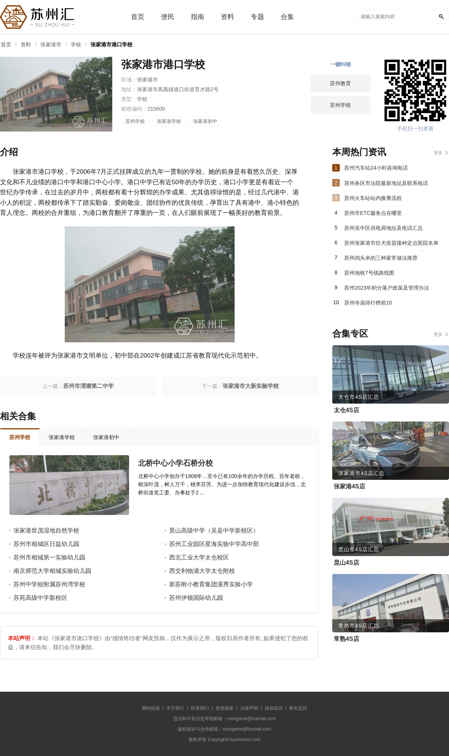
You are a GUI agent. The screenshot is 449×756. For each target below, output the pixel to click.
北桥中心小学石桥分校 (175, 463)
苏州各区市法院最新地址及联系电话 (386, 183)
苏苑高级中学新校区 (40, 598)
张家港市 (50, 44)
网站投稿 (151, 708)
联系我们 (200, 708)
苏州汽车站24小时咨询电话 (376, 168)
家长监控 (298, 708)
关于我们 (175, 708)
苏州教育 (340, 83)
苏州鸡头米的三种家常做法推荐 (381, 258)
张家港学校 (169, 121)
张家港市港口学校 (111, 44)
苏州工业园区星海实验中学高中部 (214, 544)
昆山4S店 (346, 562)
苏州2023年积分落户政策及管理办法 (386, 288)
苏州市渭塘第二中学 (88, 386)
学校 (76, 44)
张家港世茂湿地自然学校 (46, 530)
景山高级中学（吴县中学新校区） (214, 530)
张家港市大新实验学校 (251, 386)
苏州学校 (135, 121)
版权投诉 (274, 708)
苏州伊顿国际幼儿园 (196, 598)
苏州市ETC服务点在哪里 (373, 213)
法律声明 (249, 708)
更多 (438, 152)
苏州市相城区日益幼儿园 (46, 544)
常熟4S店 (346, 639)
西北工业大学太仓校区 (199, 557)
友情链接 (224, 708)
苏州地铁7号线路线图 (369, 273)
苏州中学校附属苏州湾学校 (49, 584)
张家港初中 (205, 121)
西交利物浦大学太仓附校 (202, 571)
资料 (26, 44)
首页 (6, 44)
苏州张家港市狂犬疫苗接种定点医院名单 (391, 243)
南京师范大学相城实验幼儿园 (52, 571)
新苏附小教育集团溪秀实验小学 (211, 584)
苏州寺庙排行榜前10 (368, 303)
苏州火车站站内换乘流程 (373, 198)
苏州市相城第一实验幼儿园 (49, 557)
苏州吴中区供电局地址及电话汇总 (383, 228)
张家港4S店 (349, 486)
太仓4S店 (346, 410)
